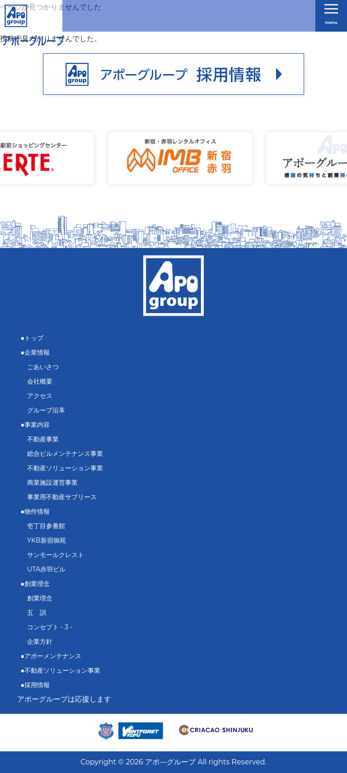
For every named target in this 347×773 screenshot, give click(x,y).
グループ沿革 (46, 410)
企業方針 (39, 641)
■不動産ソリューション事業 (61, 670)
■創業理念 (35, 584)
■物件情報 (35, 511)
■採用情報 (35, 685)
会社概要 (39, 381)
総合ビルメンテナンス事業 (65, 454)
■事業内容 (35, 425)
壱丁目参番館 (46, 526)
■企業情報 (35, 352)
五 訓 (36, 613)
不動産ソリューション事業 (65, 468)
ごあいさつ (43, 367)
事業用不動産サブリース (62, 497)
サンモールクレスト (55, 555)
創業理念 (39, 598)
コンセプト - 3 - (49, 627)
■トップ (32, 338)
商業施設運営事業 (52, 482)
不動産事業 (43, 439)
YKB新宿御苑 (46, 540)
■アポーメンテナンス (51, 656)
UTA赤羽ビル (46, 569)
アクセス (39, 396)
